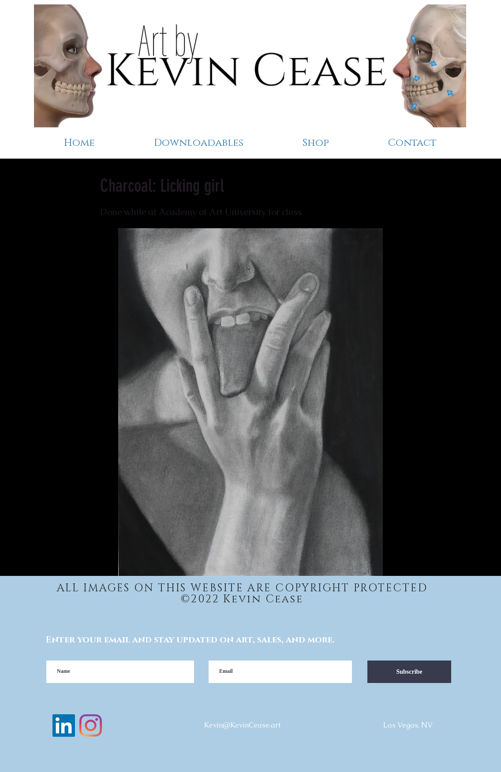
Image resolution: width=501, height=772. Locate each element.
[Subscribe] (409, 672)
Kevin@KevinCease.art (242, 725)
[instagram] (90, 725)
